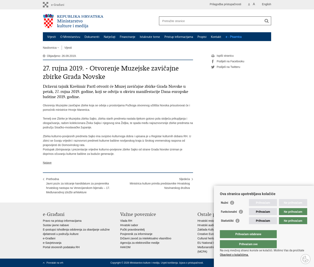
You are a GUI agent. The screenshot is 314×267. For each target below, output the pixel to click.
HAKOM (125, 247)
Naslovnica (49, 47)
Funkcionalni (229, 219)
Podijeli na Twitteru (225, 67)
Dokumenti (92, 37)
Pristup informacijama (178, 37)
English (266, 4)
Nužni (224, 210)
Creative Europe (207, 234)
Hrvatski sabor (129, 225)
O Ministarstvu (70, 37)
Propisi (201, 37)
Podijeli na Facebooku (227, 61)
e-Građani (49, 238)
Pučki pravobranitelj (132, 229)
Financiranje (127, 37)
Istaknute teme (150, 37)
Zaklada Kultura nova (210, 229)
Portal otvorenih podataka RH (61, 247)
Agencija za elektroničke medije (139, 242)
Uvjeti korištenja (169, 262)
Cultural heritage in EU (211, 238)
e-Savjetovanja (52, 242)
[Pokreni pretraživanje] (266, 21)
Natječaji (109, 37)
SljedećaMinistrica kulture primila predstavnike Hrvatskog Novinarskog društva (160, 183)
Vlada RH (126, 220)
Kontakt (216, 37)
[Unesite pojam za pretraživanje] (210, 21)
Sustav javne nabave (56, 225)
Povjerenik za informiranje (136, 234)
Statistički (227, 228)
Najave (47, 162)
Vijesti (51, 37)
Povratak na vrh (54, 262)
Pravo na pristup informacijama (62, 220)
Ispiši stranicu (222, 56)
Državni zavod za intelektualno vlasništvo (145, 238)
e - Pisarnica (234, 37)
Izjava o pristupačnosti (191, 262)
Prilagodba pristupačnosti (225, 4)
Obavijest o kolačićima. (234, 254)
